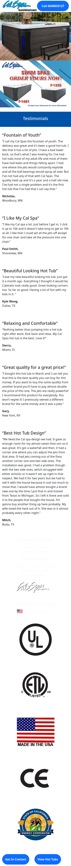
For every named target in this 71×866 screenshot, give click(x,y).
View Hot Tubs (48, 859)
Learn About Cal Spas (28, 600)
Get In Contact (15, 859)
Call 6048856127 (53, 6)
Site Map (51, 600)
